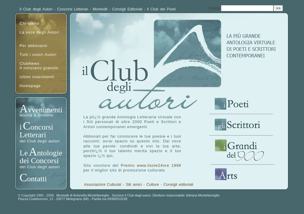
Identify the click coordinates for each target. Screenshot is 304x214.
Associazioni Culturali (102, 184)
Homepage (30, 86)
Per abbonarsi (33, 45)
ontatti (37, 178)
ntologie (49, 153)
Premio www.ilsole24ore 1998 (151, 165)
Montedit (100, 9)
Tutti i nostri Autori (38, 54)
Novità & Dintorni (37, 115)
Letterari (33, 134)
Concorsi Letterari (72, 9)
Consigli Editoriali (127, 9)
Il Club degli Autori (36, 9)
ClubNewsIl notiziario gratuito (39, 65)
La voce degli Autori (39, 32)
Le (24, 153)
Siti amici (134, 184)
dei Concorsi (39, 160)
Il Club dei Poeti (161, 9)
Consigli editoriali (178, 184)
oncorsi (42, 127)
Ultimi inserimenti (37, 77)
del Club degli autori (40, 141)
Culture (153, 184)
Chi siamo (29, 23)
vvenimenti (45, 110)
